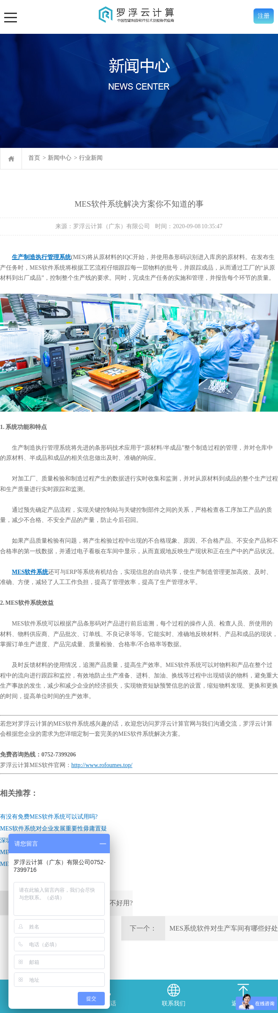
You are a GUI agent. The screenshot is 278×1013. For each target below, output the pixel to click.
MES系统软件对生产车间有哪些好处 (223, 928)
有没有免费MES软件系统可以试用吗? (49, 817)
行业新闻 (91, 158)
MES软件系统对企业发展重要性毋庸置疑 (53, 828)
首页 (34, 158)
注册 (264, 16)
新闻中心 (59, 158)
